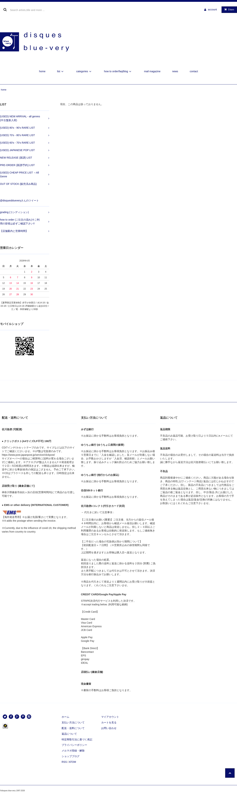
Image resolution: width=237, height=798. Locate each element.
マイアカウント (110, 716)
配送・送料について (73, 728)
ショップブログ (70, 756)
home (42, 71)
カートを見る (108, 722)
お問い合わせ (108, 728)
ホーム (65, 716)
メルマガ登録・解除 (73, 750)
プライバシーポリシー (74, 744)
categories (84, 71)
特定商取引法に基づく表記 (77, 739)
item (228, 9)
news (175, 71)
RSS (64, 761)
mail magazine (152, 71)
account (212, 9)
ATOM (72, 761)
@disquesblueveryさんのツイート (19, 200)
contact (194, 71)
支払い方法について (73, 722)
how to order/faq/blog (118, 71)
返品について (69, 733)
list (61, 71)
